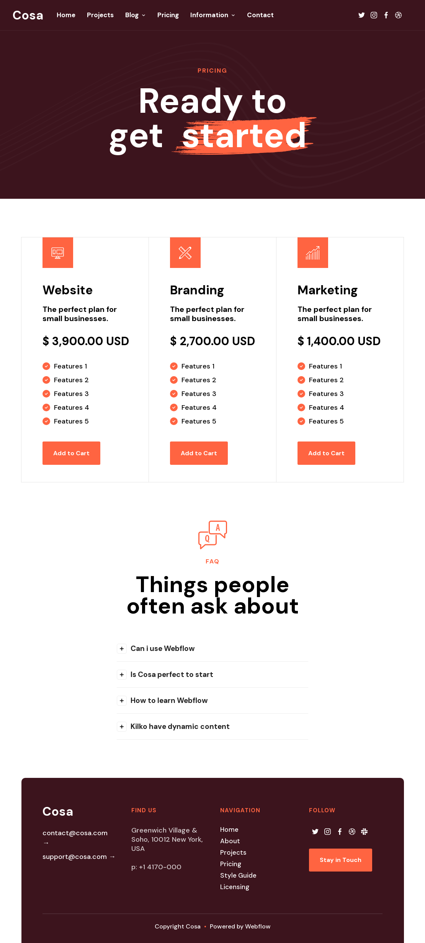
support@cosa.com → (79, 856)
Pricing (230, 864)
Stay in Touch (340, 860)
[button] (212, 648)
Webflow (258, 926)
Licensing (234, 887)
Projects (233, 852)
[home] (28, 15)
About (230, 841)
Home (229, 829)
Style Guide (238, 875)
